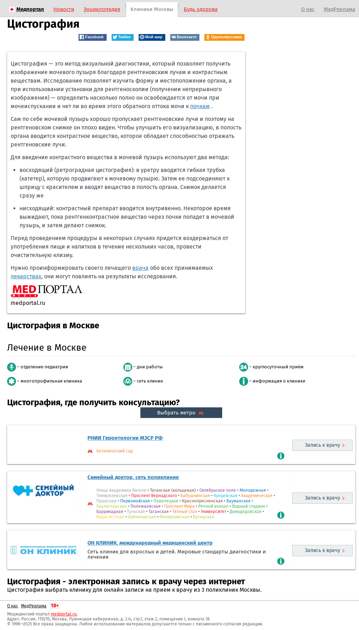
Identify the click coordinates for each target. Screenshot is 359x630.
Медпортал (30, 9)
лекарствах (26, 276)
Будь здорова (201, 9)
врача (140, 267)
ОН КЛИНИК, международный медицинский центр (150, 543)
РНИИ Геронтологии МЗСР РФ (125, 438)
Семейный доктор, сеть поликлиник (133, 477)
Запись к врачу (322, 445)
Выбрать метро (181, 412)
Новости (63, 9)
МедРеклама (339, 9)
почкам (200, 106)
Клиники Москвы (151, 9)
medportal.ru (64, 614)
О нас (308, 9)
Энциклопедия (102, 9)
